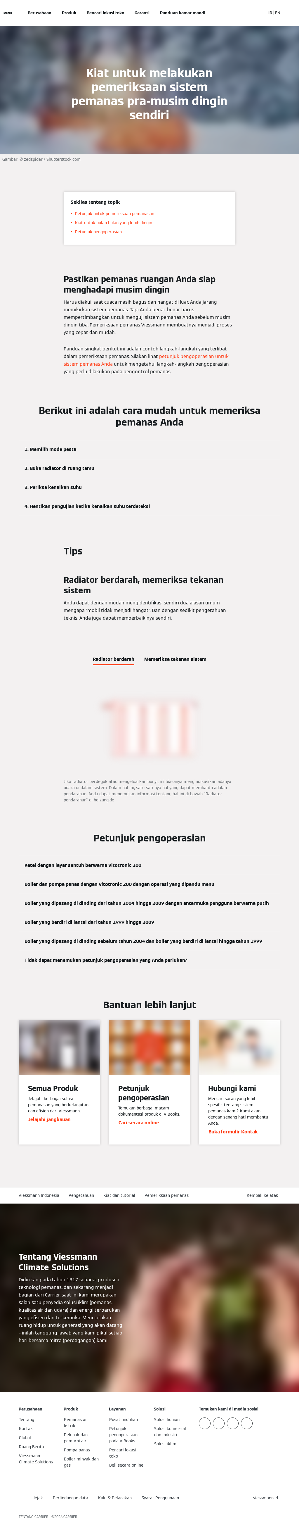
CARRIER (70, 1517)
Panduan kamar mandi (182, 12)
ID (270, 12)
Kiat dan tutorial (119, 1195)
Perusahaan (39, 12)
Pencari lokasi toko (105, 12)
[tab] (113, 658)
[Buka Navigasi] (7, 13)
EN (277, 12)
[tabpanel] (149, 741)
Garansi (142, 12)
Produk (69, 12)
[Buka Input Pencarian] (258, 13)
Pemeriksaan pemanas (167, 1195)
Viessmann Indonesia (39, 1195)
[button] (263, 1195)
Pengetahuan (81, 1195)
